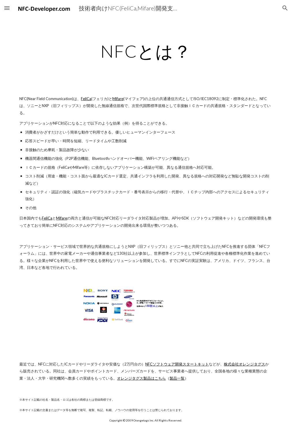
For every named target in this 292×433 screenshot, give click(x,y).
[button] (7, 8)
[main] (146, 51)
